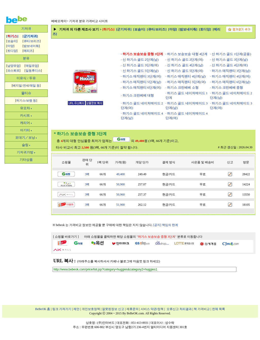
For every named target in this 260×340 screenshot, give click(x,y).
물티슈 (26, 93)
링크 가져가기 (61, 309)
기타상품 (26, 159)
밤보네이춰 (31, 46)
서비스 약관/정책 (152, 309)
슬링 (26, 145)
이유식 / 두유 (26, 78)
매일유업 (32, 66)
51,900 (120, 204)
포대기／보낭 (26, 137)
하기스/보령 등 (26, 100)
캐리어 (26, 123)
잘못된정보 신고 (113, 309)
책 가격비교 (202, 309)
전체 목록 (218, 309)
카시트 (26, 115)
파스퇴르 (13, 70)
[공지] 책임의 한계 (165, 225)
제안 (76, 309)
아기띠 (26, 130)
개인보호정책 (91, 309)
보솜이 (12, 41)
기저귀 (26, 28)
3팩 (87, 174)
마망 (10, 46)
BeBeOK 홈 (42, 309)
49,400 (120, 174)
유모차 (26, 108)
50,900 (120, 184)
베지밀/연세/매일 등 (26, 85)
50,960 (120, 194)
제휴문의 (132, 309)
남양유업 (13, 66)
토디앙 (12, 51)
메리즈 (28, 51)
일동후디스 (33, 70)
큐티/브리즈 (32, 41)
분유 (26, 58)
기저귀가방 (26, 152)
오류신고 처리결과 (179, 309)
